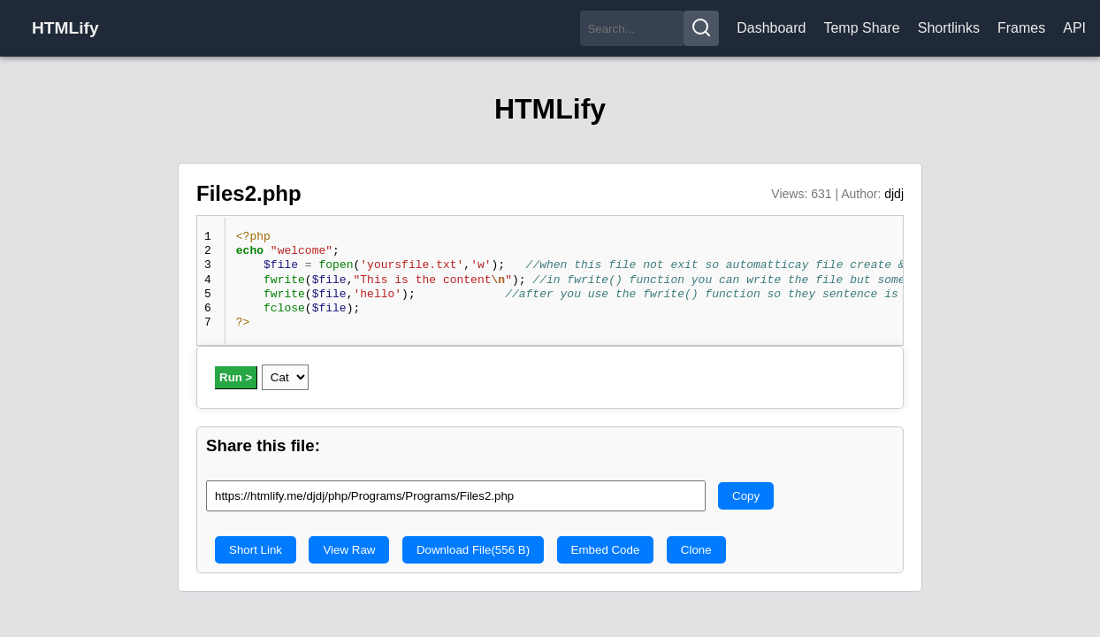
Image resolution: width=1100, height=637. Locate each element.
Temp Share (861, 27)
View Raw (349, 549)
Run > (235, 377)
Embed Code (605, 549)
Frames (1021, 27)
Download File (473, 549)
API (1074, 27)
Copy (746, 496)
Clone (696, 549)
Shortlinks (949, 27)
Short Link (255, 549)
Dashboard (771, 27)
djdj (894, 194)
